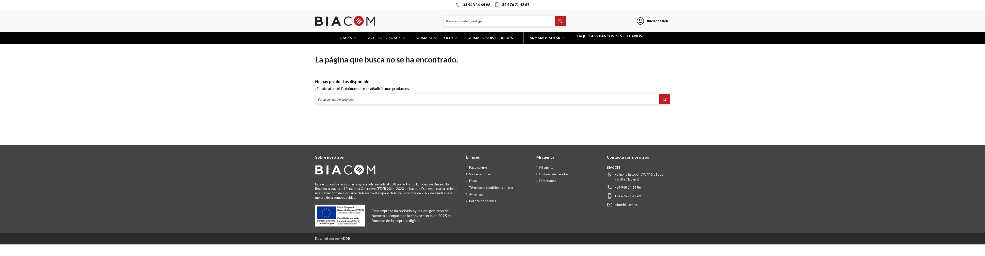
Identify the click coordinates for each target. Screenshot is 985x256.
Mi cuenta (546, 167)
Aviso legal (476, 194)
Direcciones (547, 181)
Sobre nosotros (480, 174)
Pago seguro (478, 167)
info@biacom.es (626, 205)
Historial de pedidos (553, 174)
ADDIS (346, 239)
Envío (473, 181)
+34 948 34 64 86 (628, 187)
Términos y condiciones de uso (491, 188)
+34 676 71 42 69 (628, 196)
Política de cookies (482, 201)
